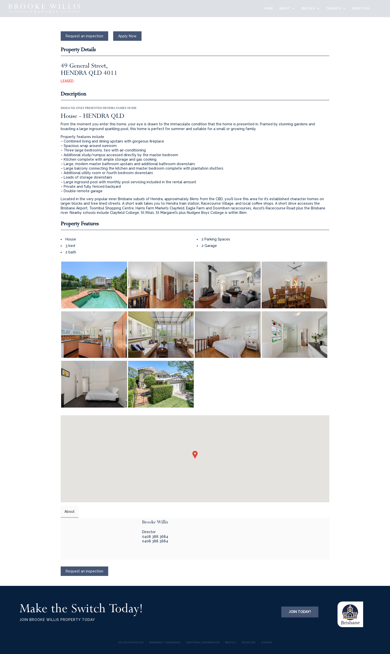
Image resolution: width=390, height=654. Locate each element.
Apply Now (127, 36)
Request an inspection (84, 36)
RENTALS (308, 8)
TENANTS (333, 8)
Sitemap (266, 642)
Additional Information (202, 642)
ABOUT (284, 8)
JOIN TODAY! (300, 612)
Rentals (230, 642)
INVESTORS (361, 8)
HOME (268, 8)
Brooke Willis (155, 522)
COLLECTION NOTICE (131, 642)
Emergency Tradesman (164, 642)
